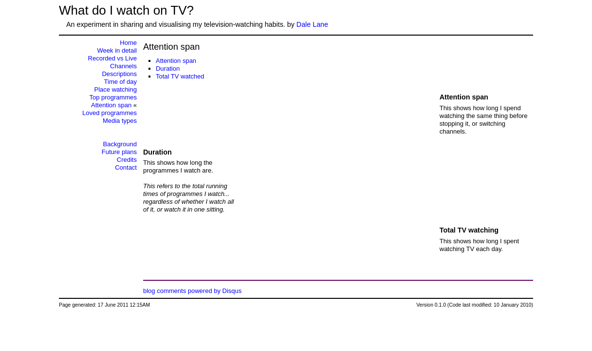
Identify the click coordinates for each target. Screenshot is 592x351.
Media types (120, 120)
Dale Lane (312, 24)
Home (128, 42)
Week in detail (117, 50)
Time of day (120, 81)
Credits (127, 159)
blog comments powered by (192, 290)
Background (120, 144)
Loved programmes (109, 113)
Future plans (119, 152)
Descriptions (119, 74)
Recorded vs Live (112, 58)
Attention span (176, 60)
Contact (126, 167)
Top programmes (113, 97)
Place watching (115, 89)
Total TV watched (180, 76)
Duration (168, 68)
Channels (123, 66)
